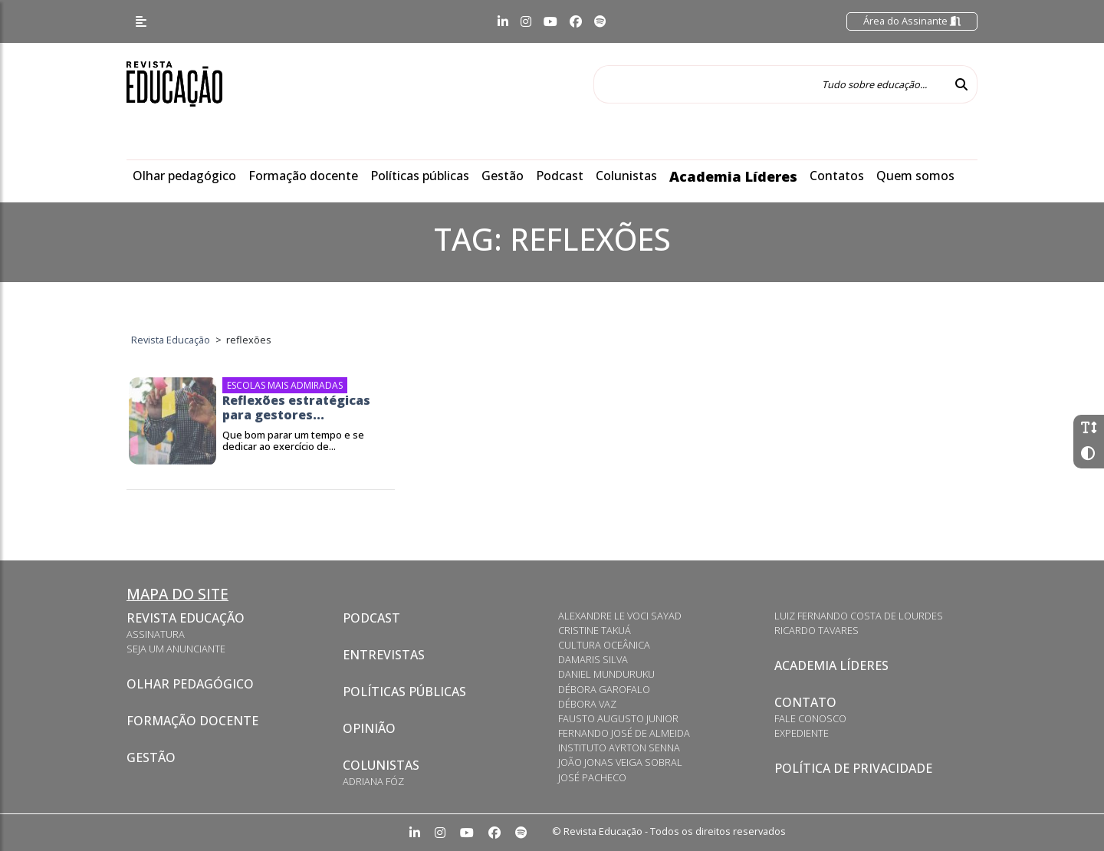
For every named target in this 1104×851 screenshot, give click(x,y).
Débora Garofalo (604, 689)
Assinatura (156, 634)
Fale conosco (810, 718)
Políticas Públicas (404, 691)
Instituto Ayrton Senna (619, 747)
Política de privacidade (853, 768)
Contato (805, 702)
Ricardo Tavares (816, 630)
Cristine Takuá (594, 630)
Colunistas (626, 175)
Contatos (837, 175)
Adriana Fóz (373, 781)
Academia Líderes (733, 176)
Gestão (502, 175)
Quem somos (915, 175)
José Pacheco (592, 777)
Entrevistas (384, 654)
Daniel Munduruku (606, 674)
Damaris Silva (593, 659)
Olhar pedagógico (184, 175)
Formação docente (303, 175)
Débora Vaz (587, 704)
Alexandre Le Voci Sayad (620, 616)
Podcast (559, 175)
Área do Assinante (912, 21)
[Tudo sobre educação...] (769, 84)
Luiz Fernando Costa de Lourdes (858, 616)
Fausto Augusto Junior (618, 718)
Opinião (369, 728)
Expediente (801, 733)
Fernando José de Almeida (624, 733)
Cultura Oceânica (604, 645)
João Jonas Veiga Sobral (620, 762)
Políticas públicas (419, 175)
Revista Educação (186, 618)
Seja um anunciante (176, 649)
